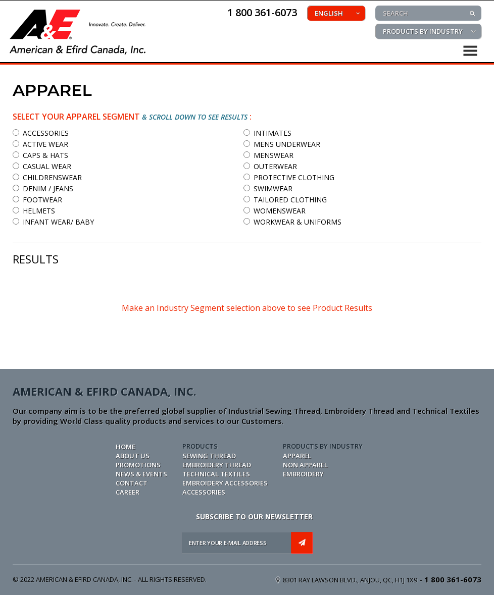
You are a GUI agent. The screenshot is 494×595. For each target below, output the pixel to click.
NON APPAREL (305, 464)
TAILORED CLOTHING (285, 199)
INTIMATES (267, 133)
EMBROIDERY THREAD (216, 464)
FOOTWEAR (37, 199)
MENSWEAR (268, 155)
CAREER (127, 492)
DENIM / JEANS (43, 188)
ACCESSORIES (41, 133)
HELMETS (34, 210)
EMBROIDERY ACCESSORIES (225, 483)
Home (125, 446)
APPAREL (297, 455)
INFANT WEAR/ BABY (53, 222)
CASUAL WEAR (42, 166)
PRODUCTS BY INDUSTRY (423, 31)
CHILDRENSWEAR (47, 177)
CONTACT (131, 483)
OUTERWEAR (270, 166)
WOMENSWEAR (274, 210)
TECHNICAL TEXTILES (216, 473)
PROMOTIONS (138, 464)
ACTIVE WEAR (40, 144)
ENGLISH (329, 13)
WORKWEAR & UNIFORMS (292, 222)
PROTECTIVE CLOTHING (288, 177)
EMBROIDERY (303, 473)
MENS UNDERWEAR (281, 144)
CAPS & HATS (40, 155)
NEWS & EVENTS (141, 473)
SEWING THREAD (209, 455)
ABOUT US (133, 455)
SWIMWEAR (267, 188)
